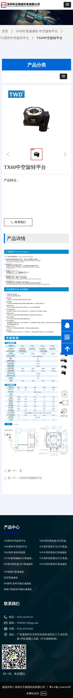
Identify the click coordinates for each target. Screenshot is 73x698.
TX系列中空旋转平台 (14, 38)
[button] (67, 5)
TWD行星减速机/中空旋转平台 (37, 31)
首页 (5, 31)
